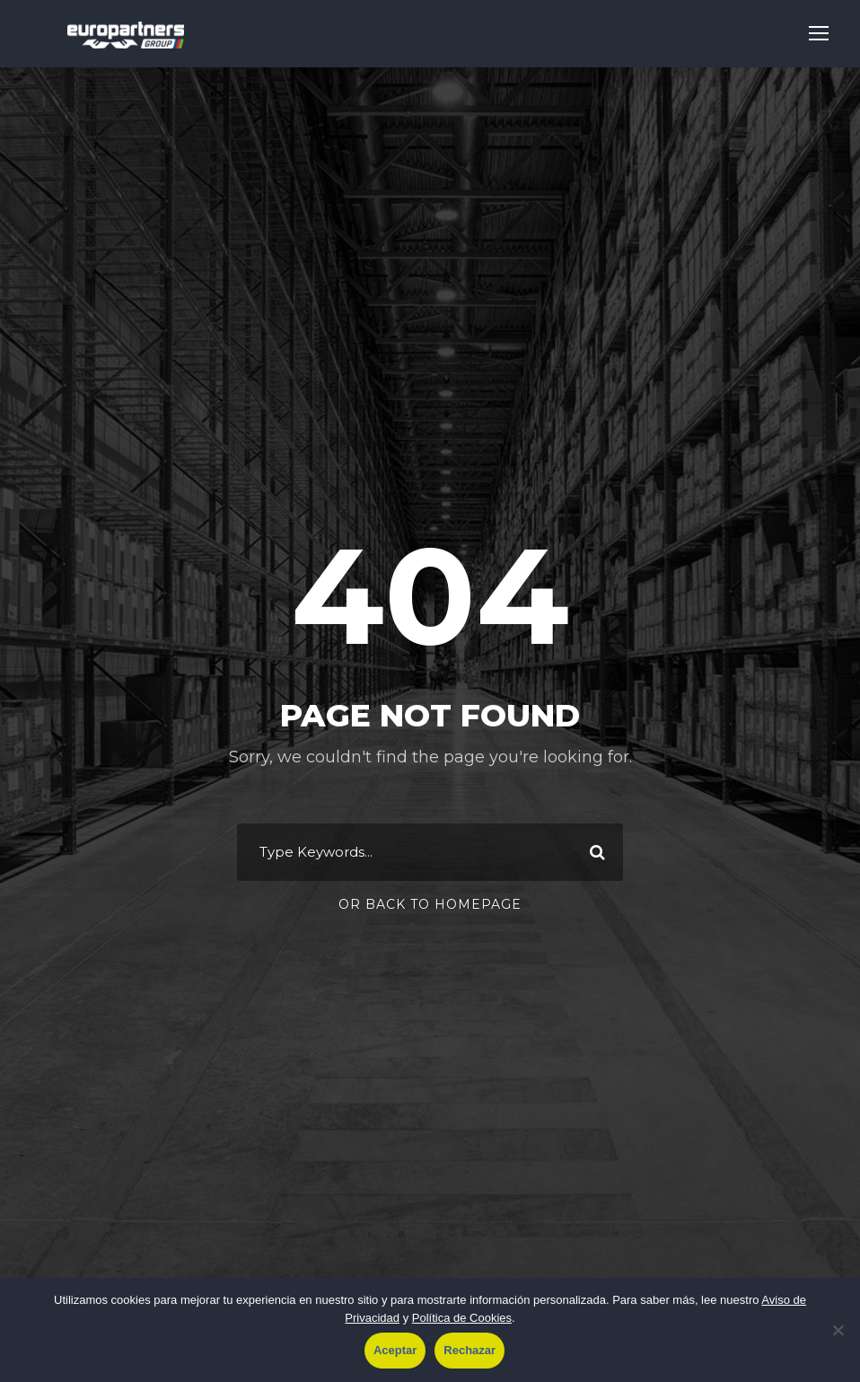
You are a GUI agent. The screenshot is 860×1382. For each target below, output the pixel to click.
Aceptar (395, 1350)
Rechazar (469, 1350)
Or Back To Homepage (430, 904)
